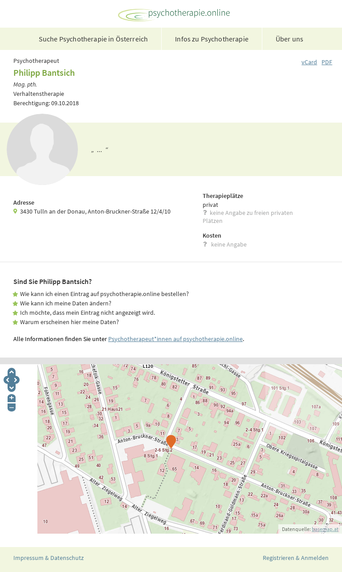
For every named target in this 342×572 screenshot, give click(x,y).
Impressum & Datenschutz (48, 558)
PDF (327, 62)
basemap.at (325, 529)
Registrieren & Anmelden (296, 558)
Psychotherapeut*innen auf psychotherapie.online (175, 339)
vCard (309, 62)
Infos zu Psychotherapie (211, 38)
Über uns (289, 38)
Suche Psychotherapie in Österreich (93, 38)
